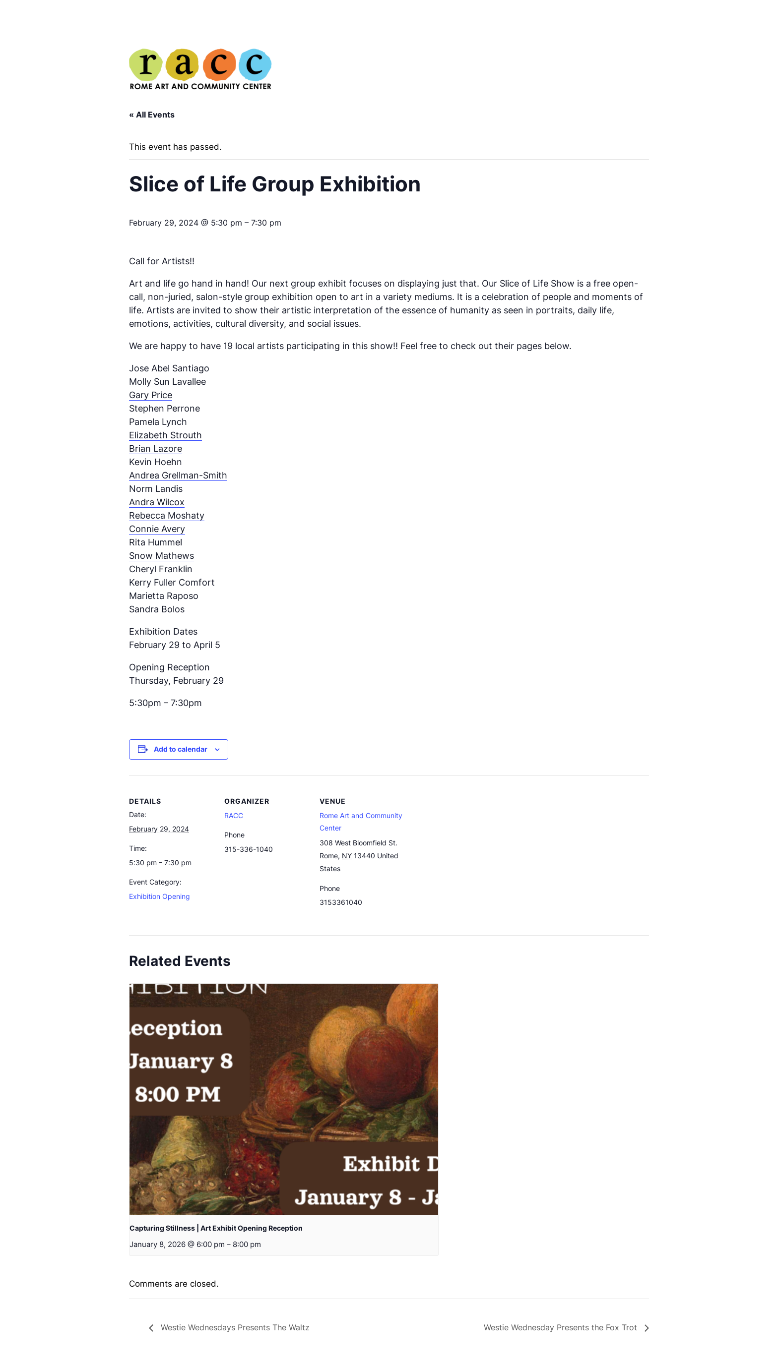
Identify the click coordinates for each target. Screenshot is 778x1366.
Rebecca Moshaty (166, 515)
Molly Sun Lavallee (167, 381)
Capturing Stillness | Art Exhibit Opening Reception (216, 1228)
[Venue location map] (467, 843)
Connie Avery (157, 529)
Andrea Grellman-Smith (178, 475)
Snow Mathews (161, 555)
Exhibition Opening (159, 896)
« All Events (152, 114)
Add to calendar (180, 749)
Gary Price (150, 395)
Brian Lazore (155, 448)
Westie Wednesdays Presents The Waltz (234, 1327)
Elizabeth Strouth (165, 435)
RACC (233, 815)
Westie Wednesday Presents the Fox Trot (562, 1327)
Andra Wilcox (157, 502)
